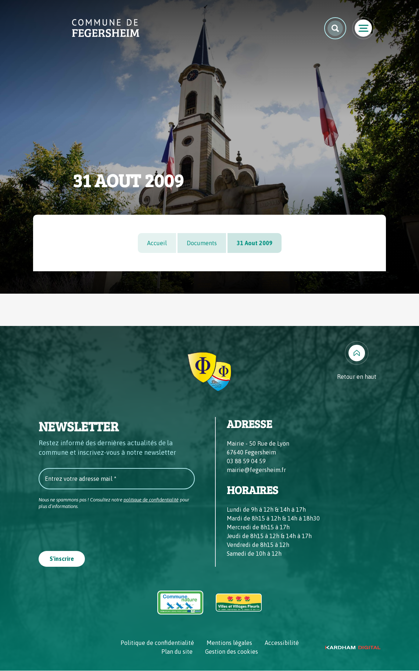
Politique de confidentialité (157, 643)
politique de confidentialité (151, 500)
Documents (202, 243)
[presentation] (94, 528)
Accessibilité (282, 643)
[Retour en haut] (357, 361)
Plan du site (177, 652)
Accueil (157, 243)
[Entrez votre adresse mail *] (117, 478)
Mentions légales (229, 643)
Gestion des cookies (231, 652)
